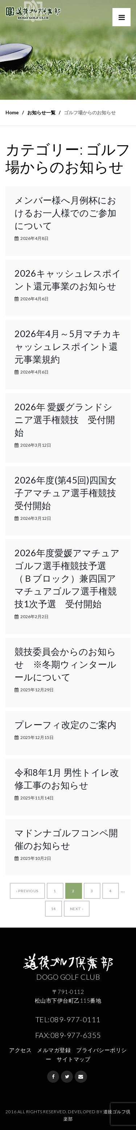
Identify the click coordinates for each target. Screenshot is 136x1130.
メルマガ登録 (54, 1050)
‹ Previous (27, 891)
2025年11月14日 (37, 798)
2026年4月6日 (34, 298)
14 (53, 908)
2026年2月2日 (34, 616)
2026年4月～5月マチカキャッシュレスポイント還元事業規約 (68, 346)
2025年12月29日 (37, 689)
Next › (76, 908)
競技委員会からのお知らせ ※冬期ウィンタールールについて (65, 664)
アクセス (20, 1050)
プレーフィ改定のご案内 (65, 724)
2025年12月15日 (37, 737)
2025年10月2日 (35, 858)
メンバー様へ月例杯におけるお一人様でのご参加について (65, 212)
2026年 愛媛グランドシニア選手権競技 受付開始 (65, 419)
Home (12, 112)
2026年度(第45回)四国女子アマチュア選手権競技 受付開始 (70, 492)
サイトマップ (73, 1059)
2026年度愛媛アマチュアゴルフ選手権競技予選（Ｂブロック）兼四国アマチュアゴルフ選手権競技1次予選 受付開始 (67, 578)
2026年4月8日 (34, 238)
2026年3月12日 (35, 445)
